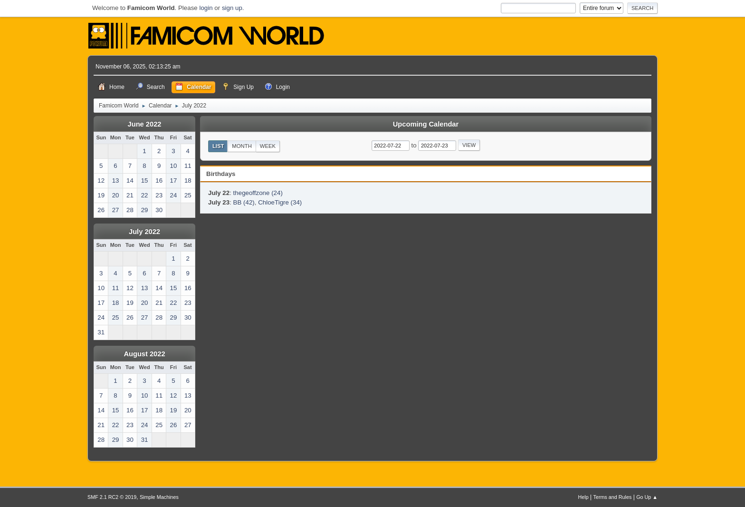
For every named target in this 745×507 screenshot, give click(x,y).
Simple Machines (159, 497)
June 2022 (145, 124)
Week (268, 146)
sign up (232, 7)
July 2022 (144, 231)
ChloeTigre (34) (280, 202)
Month (242, 146)
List (218, 146)
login (205, 7)
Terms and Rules (612, 497)
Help (583, 497)
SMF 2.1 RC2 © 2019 (111, 497)
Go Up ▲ (647, 497)
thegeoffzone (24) (258, 192)
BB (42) (244, 202)
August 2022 (144, 354)
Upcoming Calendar (425, 124)
